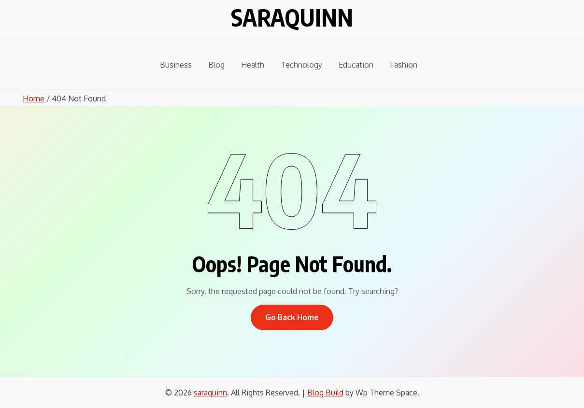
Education (356, 65)
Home (34, 98)
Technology (301, 65)
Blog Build (325, 392)
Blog (216, 65)
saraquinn (292, 17)
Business (176, 65)
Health (252, 65)
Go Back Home (292, 317)
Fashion (403, 65)
